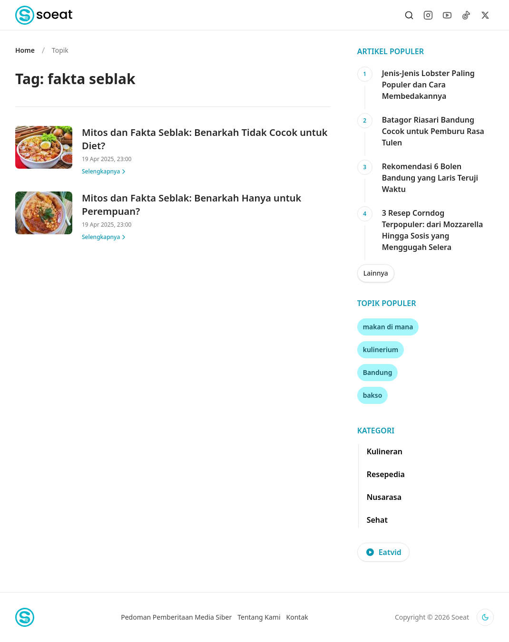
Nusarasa (384, 497)
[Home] (43, 15)
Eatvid (383, 552)
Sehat (377, 520)
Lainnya (375, 273)
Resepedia (386, 474)
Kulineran (384, 451)
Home (25, 50)
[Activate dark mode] (485, 617)
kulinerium (381, 349)
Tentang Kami (258, 617)
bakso (372, 395)
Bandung (377, 372)
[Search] (409, 15)
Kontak (297, 617)
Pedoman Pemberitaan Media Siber (176, 617)
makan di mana (388, 326)
